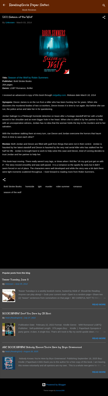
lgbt (40, 186)
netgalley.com (59, 95)
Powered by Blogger (54, 384)
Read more (99, 304)
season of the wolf (12, 192)
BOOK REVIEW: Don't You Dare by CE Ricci (26, 313)
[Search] (104, 5)
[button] (104, 18)
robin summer (63, 186)
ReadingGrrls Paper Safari (29, 5)
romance (77, 186)
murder (48, 186)
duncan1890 (60, 390)
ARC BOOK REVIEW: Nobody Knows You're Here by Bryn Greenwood (42, 347)
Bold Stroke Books (13, 186)
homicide (30, 186)
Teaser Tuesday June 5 (15, 279)
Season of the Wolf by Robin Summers (28, 77)
